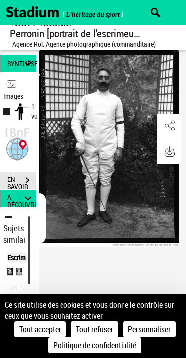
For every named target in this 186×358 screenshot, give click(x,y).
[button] (17, 148)
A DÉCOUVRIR (21, 198)
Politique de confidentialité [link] (94, 345)
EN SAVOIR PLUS (21, 181)
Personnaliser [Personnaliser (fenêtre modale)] (149, 329)
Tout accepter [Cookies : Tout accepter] (40, 329)
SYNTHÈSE (21, 63)
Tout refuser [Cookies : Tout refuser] (94, 329)
